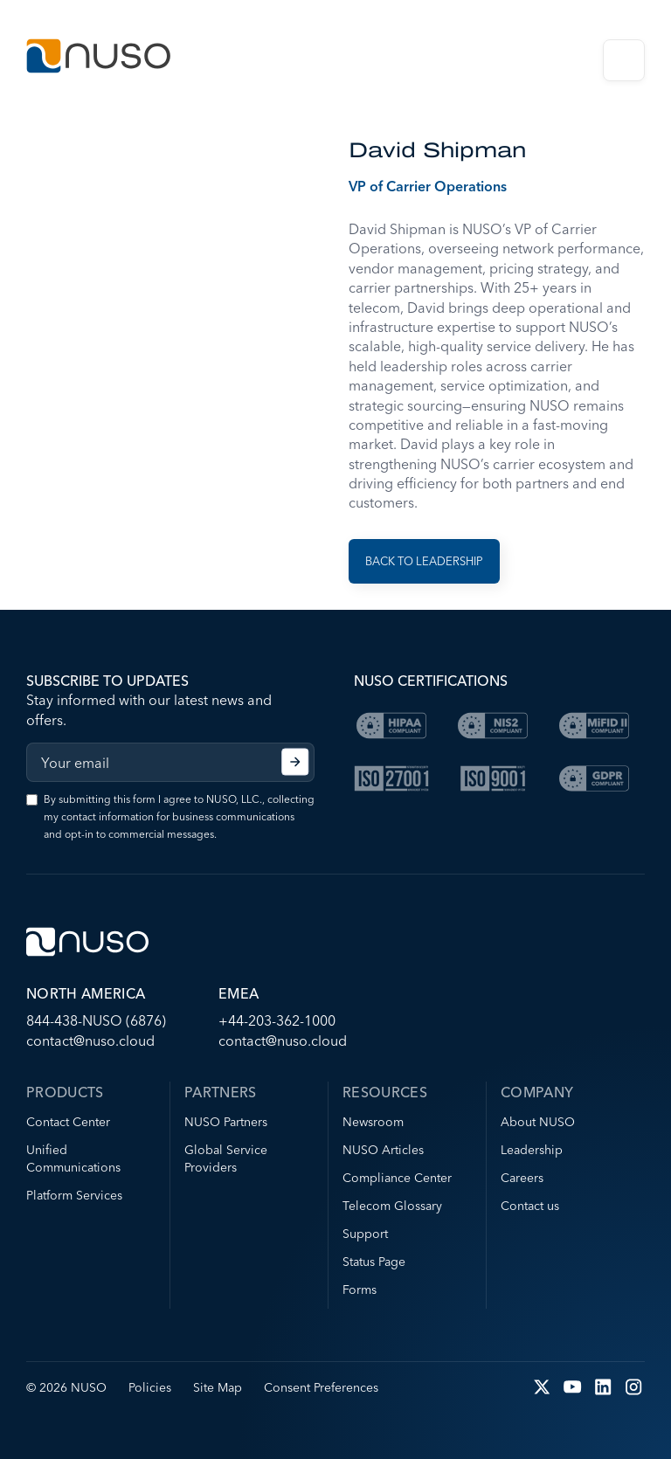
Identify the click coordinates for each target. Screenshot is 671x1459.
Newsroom (373, 1122)
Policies (149, 1387)
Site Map (217, 1387)
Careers (522, 1178)
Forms (359, 1289)
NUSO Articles (383, 1150)
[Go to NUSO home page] (98, 58)
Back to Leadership (424, 561)
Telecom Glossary (392, 1206)
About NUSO (538, 1122)
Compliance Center (397, 1178)
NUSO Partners (225, 1122)
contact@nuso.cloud (90, 1040)
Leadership (532, 1150)
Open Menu (624, 60)
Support (365, 1233)
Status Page (373, 1261)
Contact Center (68, 1122)
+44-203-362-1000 (277, 1020)
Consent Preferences (321, 1387)
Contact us (530, 1206)
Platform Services (74, 1195)
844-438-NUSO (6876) (96, 1020)
